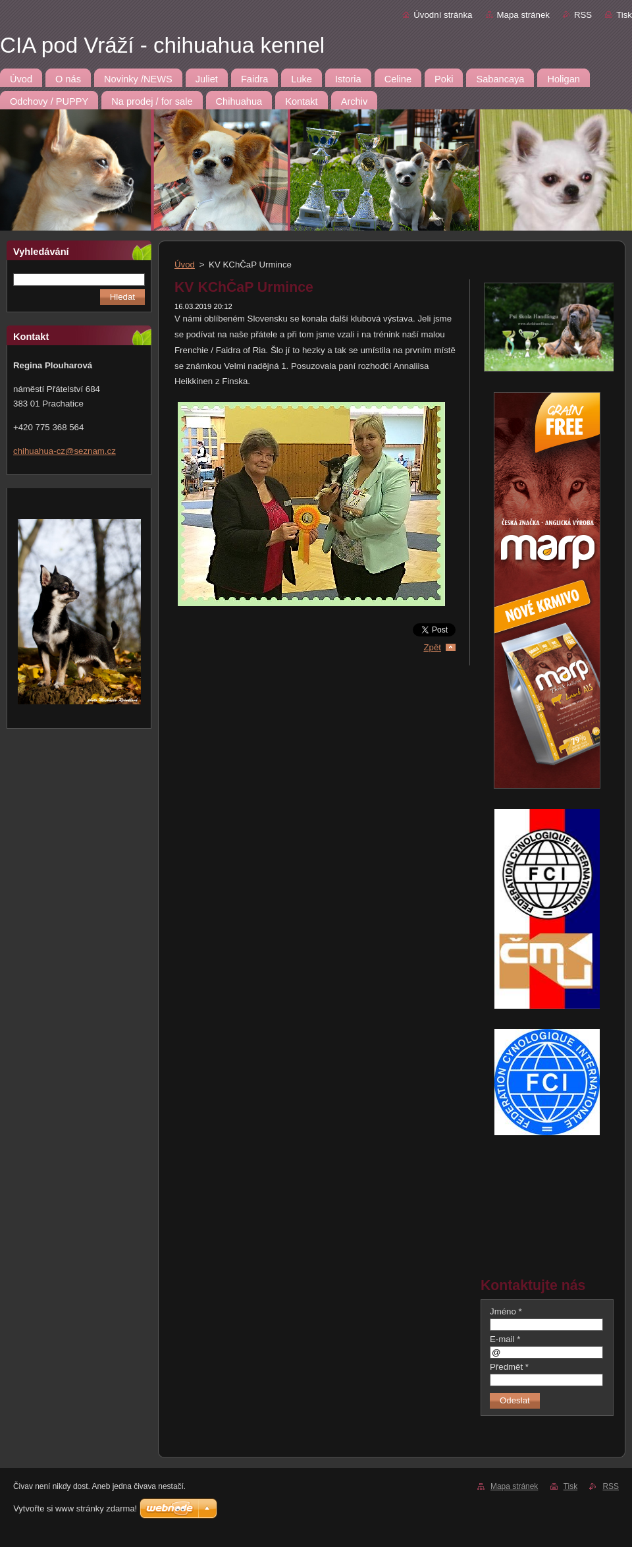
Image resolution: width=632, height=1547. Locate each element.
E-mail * (505, 1339)
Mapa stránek (523, 15)
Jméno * (506, 1311)
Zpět (432, 647)
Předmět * (509, 1367)
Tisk (624, 15)
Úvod (184, 264)
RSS (583, 15)
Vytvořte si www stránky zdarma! (75, 1508)
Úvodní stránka (442, 15)
